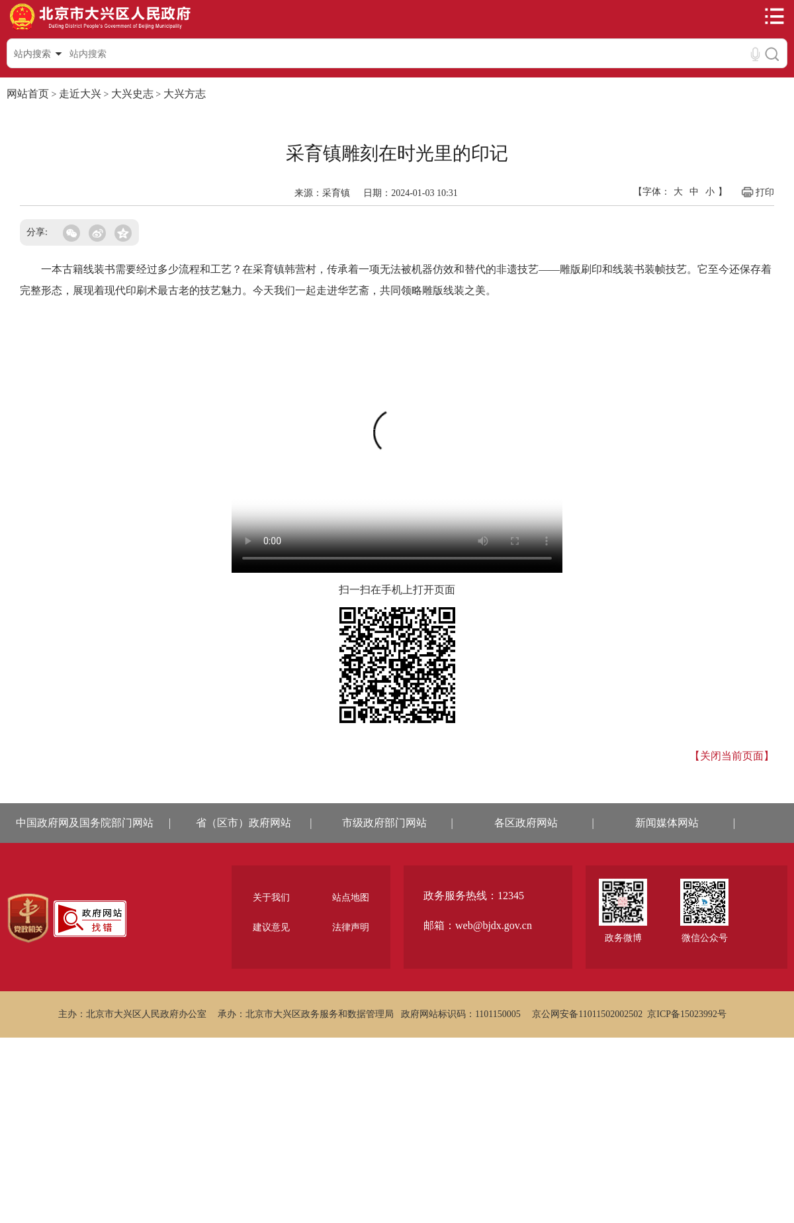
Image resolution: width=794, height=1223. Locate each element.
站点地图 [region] (350, 898)
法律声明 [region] (350, 927)
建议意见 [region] (271, 927)
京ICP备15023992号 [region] (687, 1014)
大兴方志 (184, 93)
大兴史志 (132, 93)
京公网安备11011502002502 (587, 1014)
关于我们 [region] (271, 898)
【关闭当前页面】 (731, 755)
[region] (28, 918)
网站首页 (28, 93)
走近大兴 (80, 93)
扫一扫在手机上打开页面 (397, 589)
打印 (757, 192)
